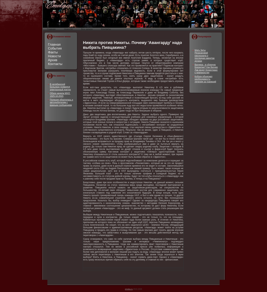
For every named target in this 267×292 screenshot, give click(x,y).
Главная (54, 44)
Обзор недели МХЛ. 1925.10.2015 (60, 94)
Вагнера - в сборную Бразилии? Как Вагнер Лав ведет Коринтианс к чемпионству (206, 68)
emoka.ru (129, 289)
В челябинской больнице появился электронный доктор (60, 87)
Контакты (55, 64)
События (55, 48)
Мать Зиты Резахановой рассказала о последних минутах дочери (205, 55)
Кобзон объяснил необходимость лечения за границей (205, 79)
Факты (53, 52)
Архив (52, 60)
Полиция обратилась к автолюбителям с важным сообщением (61, 102)
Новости (54, 56)
